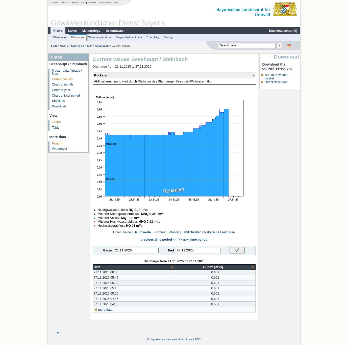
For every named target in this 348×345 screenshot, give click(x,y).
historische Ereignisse (219, 232)
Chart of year (61, 90)
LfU (116, 2)
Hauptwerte (142, 232)
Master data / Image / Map (67, 72)
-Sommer (160, 232)
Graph (56, 122)
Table (56, 127)
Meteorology (91, 31)
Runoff (56, 143)
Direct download (276, 82)
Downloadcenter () (283, 31)
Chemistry (152, 37)
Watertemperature (99, 37)
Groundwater (115, 31)
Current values (62, 79)
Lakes (72, 31)
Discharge (77, 37)
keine (127, 232)
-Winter (174, 232)
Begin (107, 250)
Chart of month (62, 84)
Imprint (75, 2)
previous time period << (159, 239)
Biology (168, 37)
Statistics (58, 101)
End (171, 250)
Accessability (105, 2)
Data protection (88, 2)
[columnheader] (134, 267)
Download (59, 106)
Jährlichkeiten (192, 232)
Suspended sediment (128, 37)
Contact (64, 2)
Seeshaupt (102, 45)
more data (105, 309)
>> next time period (192, 239)
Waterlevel (59, 37)
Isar (89, 45)
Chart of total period (66, 95)
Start (55, 2)
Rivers (58, 31)
